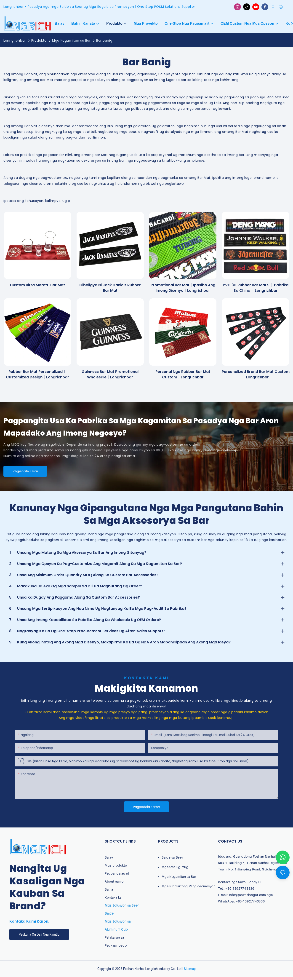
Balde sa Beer (172, 857)
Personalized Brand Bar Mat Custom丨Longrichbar (256, 374)
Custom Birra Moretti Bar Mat (37, 285)
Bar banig (104, 40)
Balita (109, 889)
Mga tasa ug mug (175, 867)
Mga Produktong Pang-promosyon (188, 886)
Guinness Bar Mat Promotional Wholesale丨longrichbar (110, 374)
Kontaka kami (115, 897)
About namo (114, 881)
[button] (291, 23)
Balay (109, 857)
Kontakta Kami (146, 678)
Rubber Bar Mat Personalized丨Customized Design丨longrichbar (37, 374)
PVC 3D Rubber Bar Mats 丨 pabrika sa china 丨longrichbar (255, 287)
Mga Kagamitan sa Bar (71, 40)
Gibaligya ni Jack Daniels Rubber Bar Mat (110, 287)
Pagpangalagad (117, 873)
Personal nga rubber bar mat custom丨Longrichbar (182, 374)
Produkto (38, 40)
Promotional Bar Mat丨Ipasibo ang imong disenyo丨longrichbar (183, 287)
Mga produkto (116, 865)
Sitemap (190, 969)
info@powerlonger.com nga (251, 895)
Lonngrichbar (14, 40)
